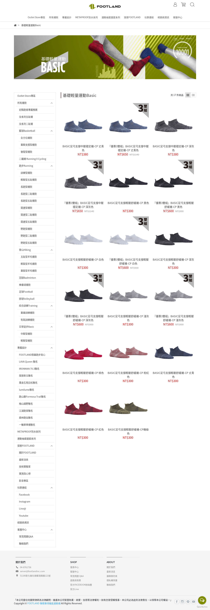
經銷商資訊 (23, 522)
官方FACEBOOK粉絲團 (81, 584)
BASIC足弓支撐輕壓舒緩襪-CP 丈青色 (173, 375)
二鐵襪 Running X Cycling (32, 159)
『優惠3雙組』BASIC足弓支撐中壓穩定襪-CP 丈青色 (128, 148)
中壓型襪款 (26, 333)
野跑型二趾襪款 (29, 235)
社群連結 (22, 487)
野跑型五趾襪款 (29, 242)
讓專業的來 (112, 575)
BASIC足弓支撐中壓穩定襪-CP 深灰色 (173, 148)
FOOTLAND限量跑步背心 (32, 354)
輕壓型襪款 (26, 340)
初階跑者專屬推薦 (28, 109)
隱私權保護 (112, 580)
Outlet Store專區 (26, 96)
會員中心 (74, 567)
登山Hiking (25, 250)
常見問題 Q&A (77, 575)
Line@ (22, 508)
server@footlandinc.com (32, 571)
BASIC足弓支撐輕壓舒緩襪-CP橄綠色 (128, 431)
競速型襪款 (26, 208)
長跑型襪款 (26, 187)
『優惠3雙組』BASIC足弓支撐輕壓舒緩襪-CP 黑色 (173, 205)
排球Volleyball (26, 298)
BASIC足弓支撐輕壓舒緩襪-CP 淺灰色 (128, 318)
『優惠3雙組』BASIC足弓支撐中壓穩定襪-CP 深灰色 (83, 205)
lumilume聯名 (26, 389)
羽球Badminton (27, 277)
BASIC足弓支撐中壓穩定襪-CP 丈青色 (83, 148)
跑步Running (26, 165)
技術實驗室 (25, 466)
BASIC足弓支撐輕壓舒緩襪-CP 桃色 (83, 373)
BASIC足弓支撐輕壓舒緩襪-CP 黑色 (128, 203)
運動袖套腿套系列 (26, 438)
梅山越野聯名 (26, 403)
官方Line (74, 589)
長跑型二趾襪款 (29, 194)
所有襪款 (22, 103)
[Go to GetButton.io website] (202, 607)
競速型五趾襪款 (29, 221)
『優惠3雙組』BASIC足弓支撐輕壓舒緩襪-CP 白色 (128, 261)
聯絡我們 (23, 543)
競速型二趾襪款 (29, 214)
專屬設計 (22, 347)
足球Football (26, 291)
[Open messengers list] (202, 600)
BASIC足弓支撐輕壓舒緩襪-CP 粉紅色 (128, 375)
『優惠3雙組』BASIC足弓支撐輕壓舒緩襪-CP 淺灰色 (173, 318)
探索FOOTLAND (25, 445)
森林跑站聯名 (26, 417)
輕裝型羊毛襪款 (29, 264)
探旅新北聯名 (26, 375)
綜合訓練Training (28, 305)
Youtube (23, 515)
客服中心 (22, 529)
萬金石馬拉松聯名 (28, 382)
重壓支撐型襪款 (29, 144)
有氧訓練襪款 (27, 320)
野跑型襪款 (26, 229)
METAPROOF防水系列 (29, 431)
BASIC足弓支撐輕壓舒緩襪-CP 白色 (83, 259)
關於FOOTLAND (27, 452)
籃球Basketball (27, 131)
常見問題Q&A (26, 536)
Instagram (24, 501)
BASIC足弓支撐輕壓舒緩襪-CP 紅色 (83, 429)
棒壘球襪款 (25, 285)
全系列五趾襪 (26, 117)
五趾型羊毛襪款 (29, 256)
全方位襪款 (26, 138)
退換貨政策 (75, 580)
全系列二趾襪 (26, 124)
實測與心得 (25, 473)
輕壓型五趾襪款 (29, 179)
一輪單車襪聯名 (27, 424)
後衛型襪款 (26, 152)
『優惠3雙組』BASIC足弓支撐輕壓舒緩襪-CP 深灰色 (83, 318)
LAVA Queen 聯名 (28, 361)
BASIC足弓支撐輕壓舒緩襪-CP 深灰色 (173, 261)
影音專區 (23, 480)
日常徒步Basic (26, 326)
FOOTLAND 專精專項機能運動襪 (44, 603)
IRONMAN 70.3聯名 (29, 368)
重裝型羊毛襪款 (29, 270)
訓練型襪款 (26, 173)
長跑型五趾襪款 (29, 200)
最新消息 (23, 459)
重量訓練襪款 (27, 312)
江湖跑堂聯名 (26, 410)
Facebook (24, 494)
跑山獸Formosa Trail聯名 (32, 396)
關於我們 (111, 567)
